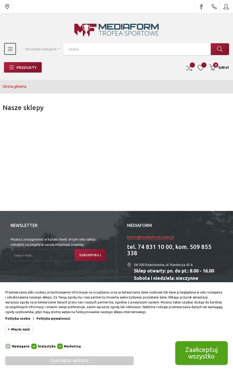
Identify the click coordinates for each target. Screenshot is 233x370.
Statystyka (47, 346)
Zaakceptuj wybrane (69, 360)
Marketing (72, 346)
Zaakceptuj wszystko (201, 353)
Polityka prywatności (53, 318)
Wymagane (21, 346)
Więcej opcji (20, 329)
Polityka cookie (17, 318)
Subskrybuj (90, 255)
